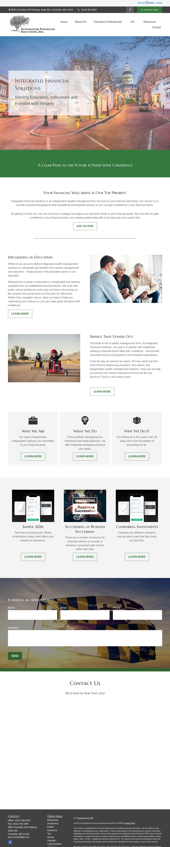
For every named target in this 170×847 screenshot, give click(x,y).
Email (63, 607)
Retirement (52, 820)
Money (50, 837)
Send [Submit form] (15, 656)
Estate (50, 827)
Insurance (52, 830)
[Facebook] (130, 9)
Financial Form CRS (85, 818)
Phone (116, 607)
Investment (52, 823)
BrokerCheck (130, 823)
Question (13, 627)
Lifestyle (51, 840)
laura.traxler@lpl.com (18, 837)
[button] (64, 22)
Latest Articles (54, 844)
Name (11, 607)
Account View (149, 9)
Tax (49, 833)
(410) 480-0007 (87, 9)
